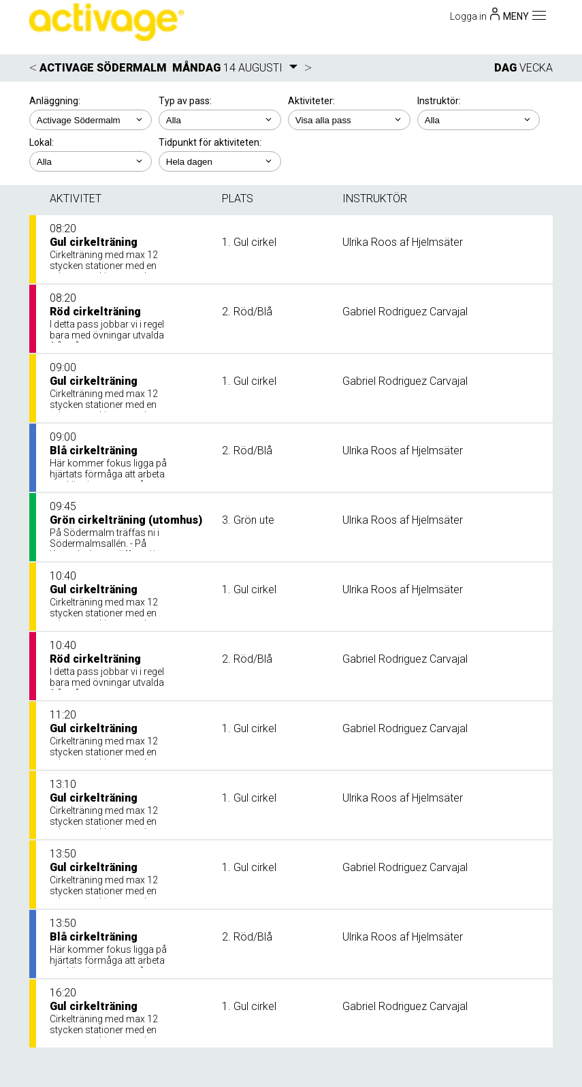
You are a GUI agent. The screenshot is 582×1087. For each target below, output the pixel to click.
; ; (220, 120)
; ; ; (90, 161)
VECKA (536, 67)
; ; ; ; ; (478, 120)
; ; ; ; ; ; (349, 120)
